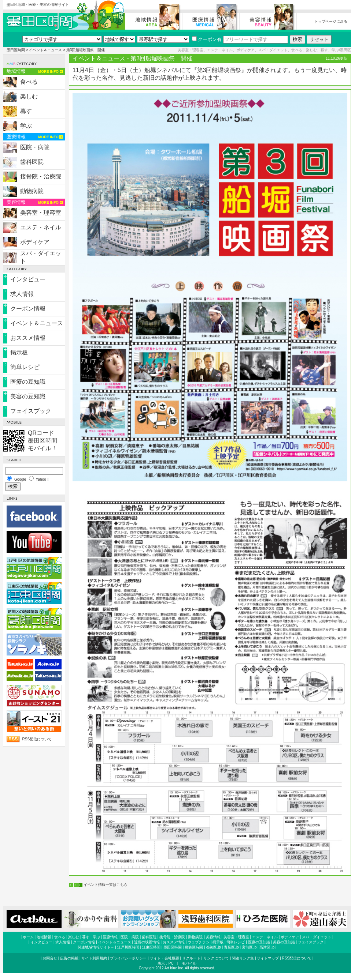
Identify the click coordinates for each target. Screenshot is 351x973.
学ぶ (26, 126)
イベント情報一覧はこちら (106, 885)
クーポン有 (207, 39)
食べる (29, 82)
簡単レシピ (25, 367)
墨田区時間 (16, 50)
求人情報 (22, 294)
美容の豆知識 (27, 396)
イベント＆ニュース (45, 50)
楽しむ (29, 96)
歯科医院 (32, 162)
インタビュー (27, 279)
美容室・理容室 (40, 213)
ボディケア (34, 242)
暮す (26, 111)
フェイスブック (30, 411)
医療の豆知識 (27, 382)
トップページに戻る (330, 21)
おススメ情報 (27, 338)
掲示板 (19, 352)
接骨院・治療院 (40, 176)
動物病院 (32, 191)
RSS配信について (37, 739)
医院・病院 (34, 147)
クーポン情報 (27, 308)
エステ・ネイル (40, 227)
